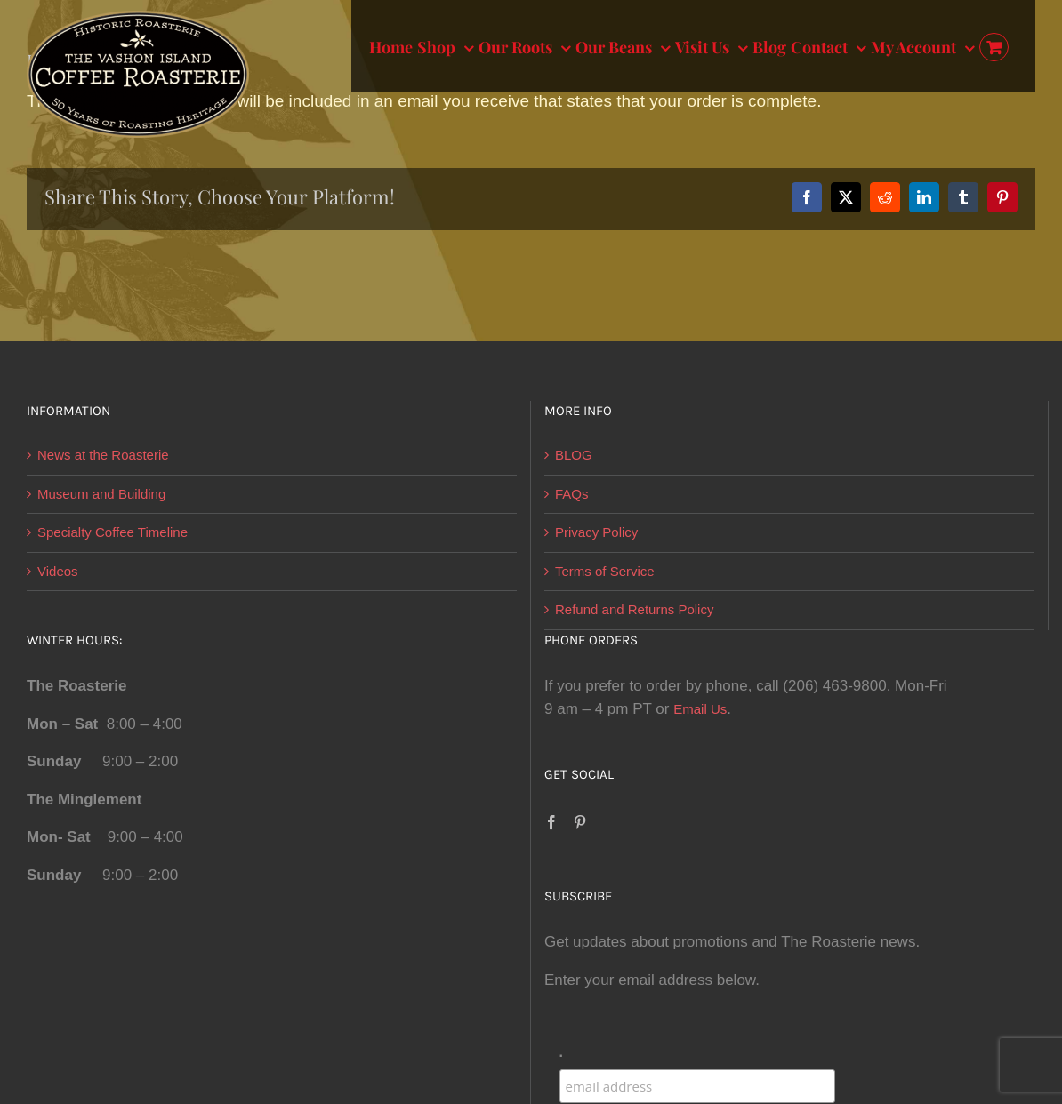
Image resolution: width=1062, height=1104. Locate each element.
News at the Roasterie (103, 454)
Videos (57, 571)
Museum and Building (101, 493)
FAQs (572, 493)
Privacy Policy (596, 532)
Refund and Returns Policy (634, 609)
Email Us (700, 708)
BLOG (573, 454)
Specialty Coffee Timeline (112, 532)
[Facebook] (551, 822)
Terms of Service (605, 571)
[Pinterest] (580, 822)
